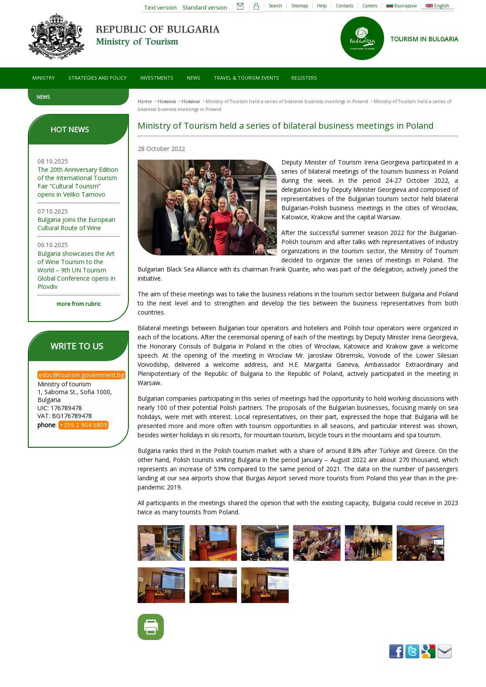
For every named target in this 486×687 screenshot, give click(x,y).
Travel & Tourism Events (246, 77)
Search (275, 6)
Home (145, 101)
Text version (161, 7)
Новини (167, 101)
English (437, 6)
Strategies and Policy (97, 77)
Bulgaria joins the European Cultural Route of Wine (76, 223)
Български (401, 6)
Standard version (204, 7)
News (193, 77)
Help (322, 6)
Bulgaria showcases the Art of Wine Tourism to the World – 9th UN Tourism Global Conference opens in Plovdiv (76, 270)
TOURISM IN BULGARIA (424, 39)
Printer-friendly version (151, 627)
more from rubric (79, 304)
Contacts (344, 6)
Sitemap (299, 6)
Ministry (43, 77)
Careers (369, 6)
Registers (304, 77)
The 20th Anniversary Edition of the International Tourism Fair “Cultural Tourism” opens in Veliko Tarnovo (77, 181)
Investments (156, 77)
